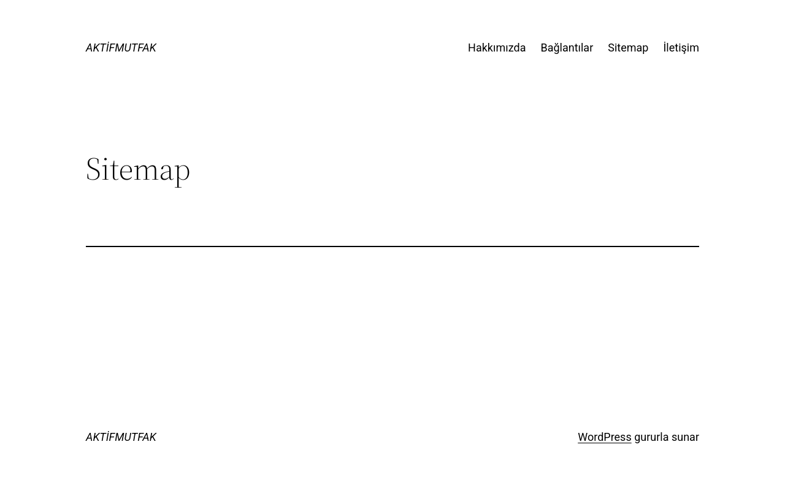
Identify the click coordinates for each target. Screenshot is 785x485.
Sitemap (628, 47)
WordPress (604, 436)
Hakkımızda (497, 47)
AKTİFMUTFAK (121, 47)
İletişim (681, 47)
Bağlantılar (566, 47)
